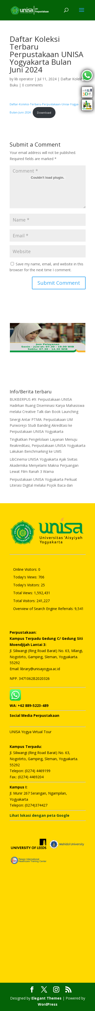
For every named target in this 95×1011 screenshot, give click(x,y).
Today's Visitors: (27, 584)
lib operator (23, 78)
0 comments (32, 85)
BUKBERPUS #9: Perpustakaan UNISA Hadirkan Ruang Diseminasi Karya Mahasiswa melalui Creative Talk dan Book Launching (47, 405)
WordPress (48, 1004)
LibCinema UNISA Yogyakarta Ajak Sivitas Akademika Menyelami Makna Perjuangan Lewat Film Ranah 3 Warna (44, 465)
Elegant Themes (46, 998)
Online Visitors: (25, 569)
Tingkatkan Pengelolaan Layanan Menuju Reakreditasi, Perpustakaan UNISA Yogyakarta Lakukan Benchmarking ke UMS (47, 445)
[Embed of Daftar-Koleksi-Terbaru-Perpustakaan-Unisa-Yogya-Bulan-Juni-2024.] (48, 177)
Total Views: (23, 592)
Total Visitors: (24, 600)
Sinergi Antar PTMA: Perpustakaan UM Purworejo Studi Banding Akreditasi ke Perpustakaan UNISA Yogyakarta (41, 425)
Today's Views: (25, 577)
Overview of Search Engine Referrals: (43, 608)
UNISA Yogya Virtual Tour (30, 731)
